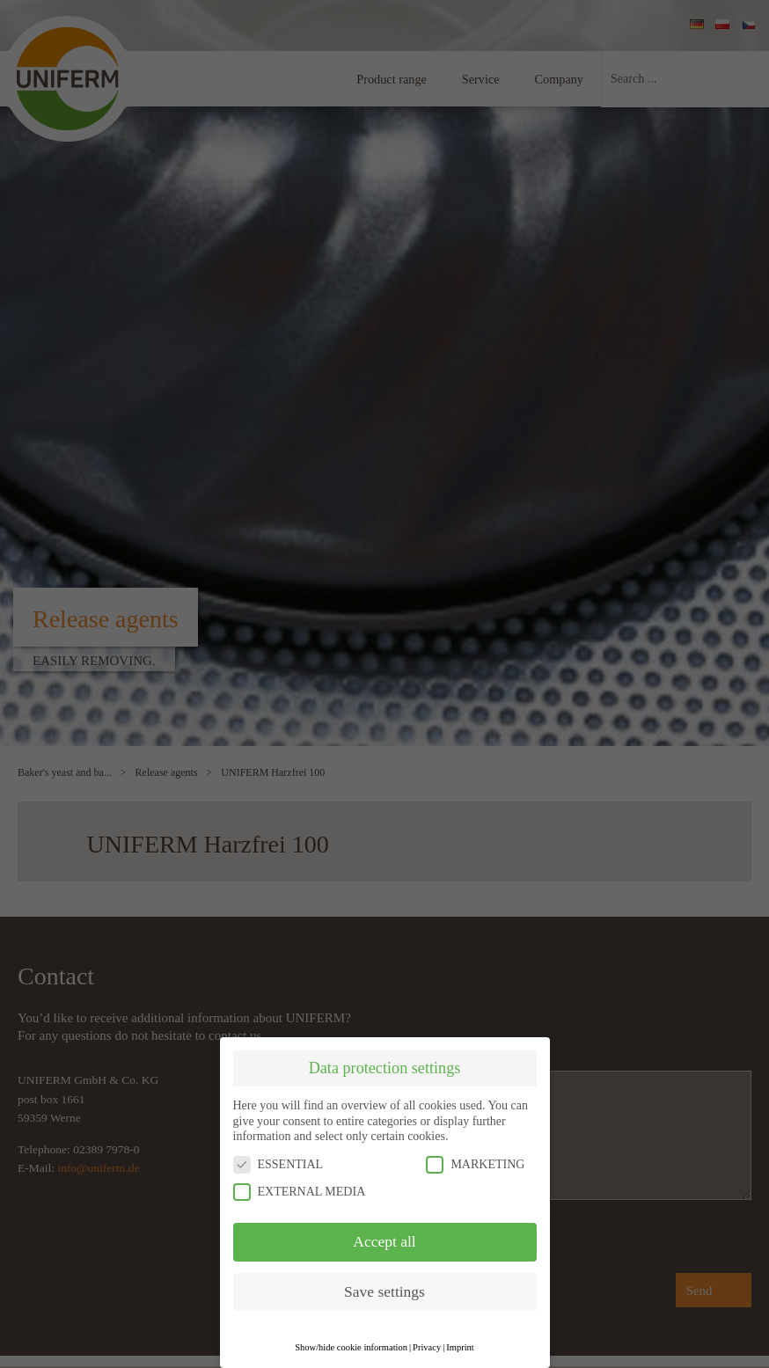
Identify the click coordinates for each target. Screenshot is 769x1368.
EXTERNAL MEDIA (299, 1191)
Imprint (460, 1347)
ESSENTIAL (278, 1164)
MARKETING (475, 1164)
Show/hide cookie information (351, 1347)
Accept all (384, 1241)
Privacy (427, 1347)
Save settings (384, 1291)
